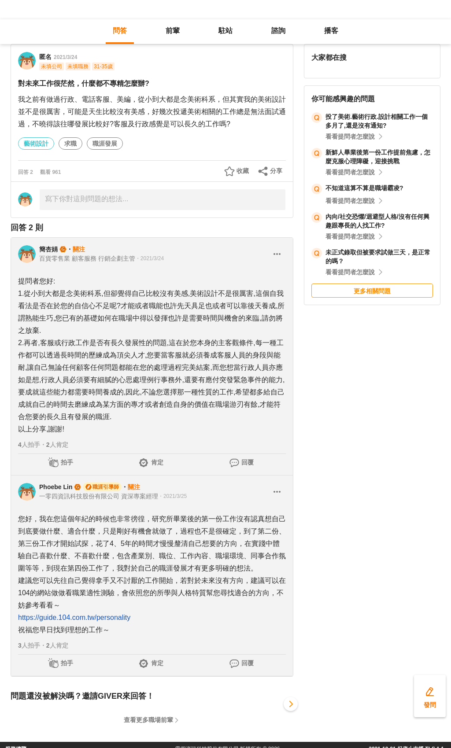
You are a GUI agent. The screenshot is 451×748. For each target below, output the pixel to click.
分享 (276, 170)
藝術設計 (36, 143)
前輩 (173, 30)
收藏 (243, 170)
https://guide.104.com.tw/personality (74, 617)
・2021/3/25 (172, 496)
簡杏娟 (48, 249)
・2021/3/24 (149, 258)
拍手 (67, 462)
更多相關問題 (372, 291)
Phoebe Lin (55, 486)
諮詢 (278, 30)
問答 (120, 30)
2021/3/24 (65, 57)
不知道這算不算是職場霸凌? (364, 188)
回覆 (247, 462)
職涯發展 (104, 143)
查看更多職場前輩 (148, 719)
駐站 (225, 30)
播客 (331, 30)
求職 (70, 143)
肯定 (157, 462)
